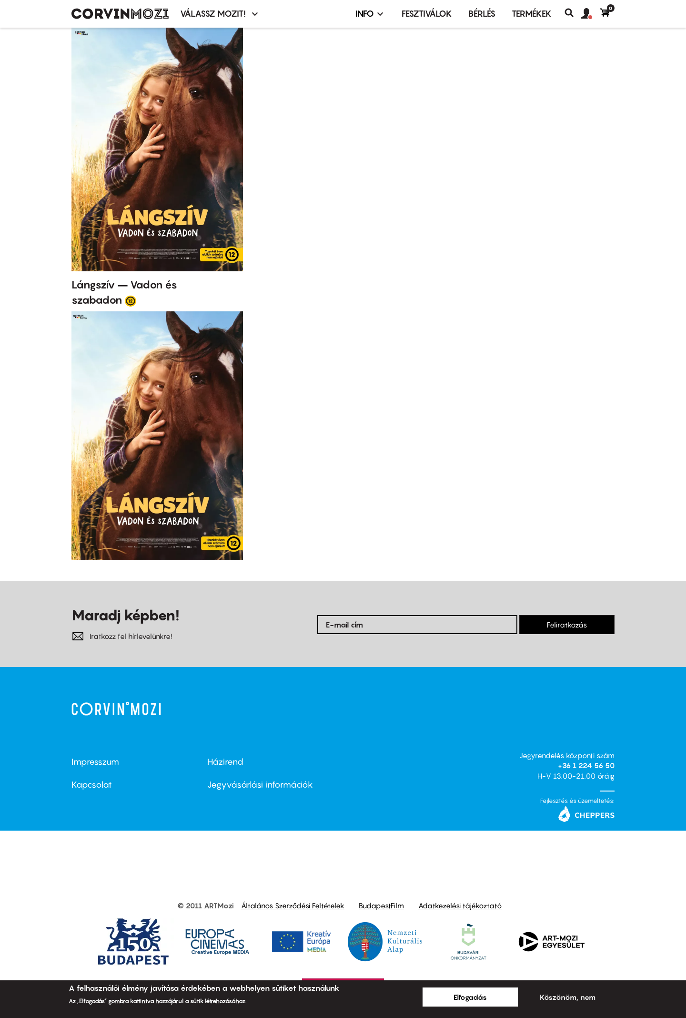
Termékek (532, 14)
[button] (590, 14)
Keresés (573, 13)
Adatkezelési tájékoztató (460, 905)
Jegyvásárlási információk (260, 785)
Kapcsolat (91, 785)
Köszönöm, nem (567, 997)
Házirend (225, 762)
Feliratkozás (567, 624)
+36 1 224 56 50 (586, 765)
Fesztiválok (427, 14)
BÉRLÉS (481, 14)
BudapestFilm (381, 905)
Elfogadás (470, 997)
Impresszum (95, 762)
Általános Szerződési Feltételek (292, 905)
